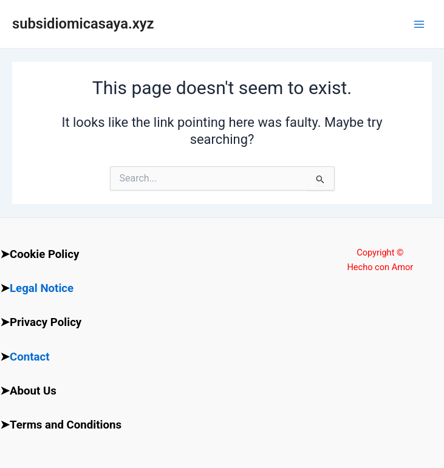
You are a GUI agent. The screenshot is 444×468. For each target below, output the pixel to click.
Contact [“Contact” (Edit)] (30, 357)
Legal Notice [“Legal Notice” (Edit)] (41, 288)
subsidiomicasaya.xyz (83, 23)
